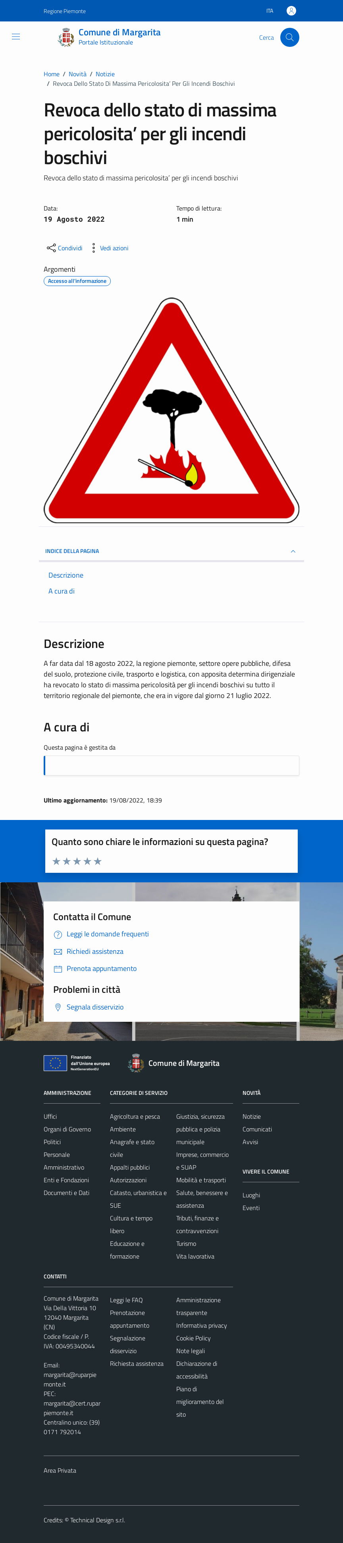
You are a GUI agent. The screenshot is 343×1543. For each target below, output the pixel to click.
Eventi (251, 1207)
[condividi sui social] (64, 248)
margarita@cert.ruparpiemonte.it (72, 1407)
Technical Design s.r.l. (97, 1520)
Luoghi (251, 1195)
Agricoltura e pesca (135, 1116)
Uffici (50, 1116)
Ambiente (123, 1129)
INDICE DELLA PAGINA (171, 551)
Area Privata (60, 1470)
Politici (52, 1142)
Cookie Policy (193, 1338)
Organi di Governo (67, 1129)
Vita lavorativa (195, 1256)
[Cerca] (289, 37)
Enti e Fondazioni (66, 1180)
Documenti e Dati (66, 1192)
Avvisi (250, 1142)
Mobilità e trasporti (201, 1180)
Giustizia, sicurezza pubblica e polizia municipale (200, 1129)
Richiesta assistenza (137, 1363)
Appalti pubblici (130, 1167)
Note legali (190, 1350)
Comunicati (257, 1129)
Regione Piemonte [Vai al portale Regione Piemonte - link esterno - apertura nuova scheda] (65, 11)
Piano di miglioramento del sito (200, 1401)
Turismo (186, 1243)
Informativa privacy (201, 1325)
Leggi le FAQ (126, 1300)
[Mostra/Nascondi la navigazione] (16, 36)
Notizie (252, 1116)
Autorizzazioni (128, 1180)
